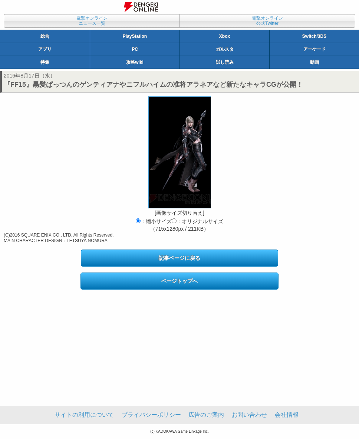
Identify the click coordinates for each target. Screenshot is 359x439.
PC (135, 49)
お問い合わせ (249, 415)
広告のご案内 (206, 415)
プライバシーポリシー (151, 415)
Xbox (224, 36)
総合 (44, 36)
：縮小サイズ (154, 221)
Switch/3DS (314, 36)
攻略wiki (135, 62)
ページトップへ (179, 281)
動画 (314, 62)
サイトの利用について (84, 415)
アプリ (45, 49)
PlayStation (135, 36)
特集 (44, 62)
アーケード (314, 49)
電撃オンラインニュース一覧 (92, 21)
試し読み (225, 62)
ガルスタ (225, 49)
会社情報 (287, 415)
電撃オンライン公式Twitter (267, 21)
